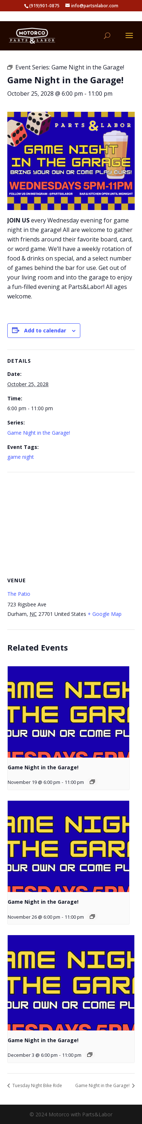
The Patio (18, 593)
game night (20, 456)
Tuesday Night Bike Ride (36, 1085)
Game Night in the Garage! (38, 432)
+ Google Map (105, 613)
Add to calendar (45, 330)
